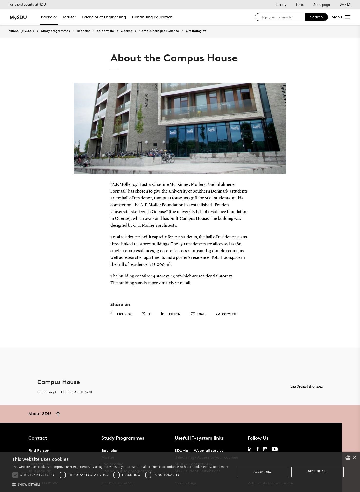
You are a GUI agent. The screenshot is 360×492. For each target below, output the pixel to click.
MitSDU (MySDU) (21, 30)
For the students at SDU (27, 4)
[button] (120, 485)
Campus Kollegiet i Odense (159, 31)
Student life (105, 31)
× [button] (354, 458)
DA (342, 4)
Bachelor (49, 17)
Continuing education (152, 17)
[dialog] (180, 472)
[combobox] (347, 457)
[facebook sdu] (257, 449)
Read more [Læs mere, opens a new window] (221, 467)
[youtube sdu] (275, 449)
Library (281, 4)
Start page (321, 4)
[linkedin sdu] (250, 449)
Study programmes (55, 31)
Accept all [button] (263, 472)
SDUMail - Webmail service (199, 450)
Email (198, 314)
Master (69, 17)
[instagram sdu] (265, 449)
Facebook (121, 314)
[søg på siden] (282, 17)
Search (316, 17)
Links (300, 4)
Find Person (38, 450)
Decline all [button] (317, 471)
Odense (126, 31)
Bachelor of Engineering (104, 17)
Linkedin (170, 314)
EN (349, 4)
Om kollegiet (196, 31)
